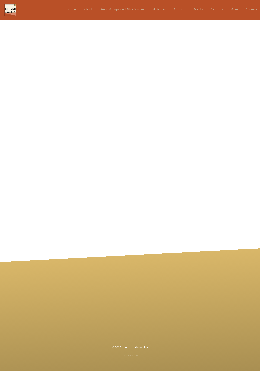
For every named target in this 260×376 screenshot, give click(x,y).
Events (198, 10)
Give (234, 10)
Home (72, 10)
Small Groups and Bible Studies (122, 10)
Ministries (159, 10)
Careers (251, 10)
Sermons (217, 10)
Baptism (180, 10)
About (88, 10)
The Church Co (130, 360)
